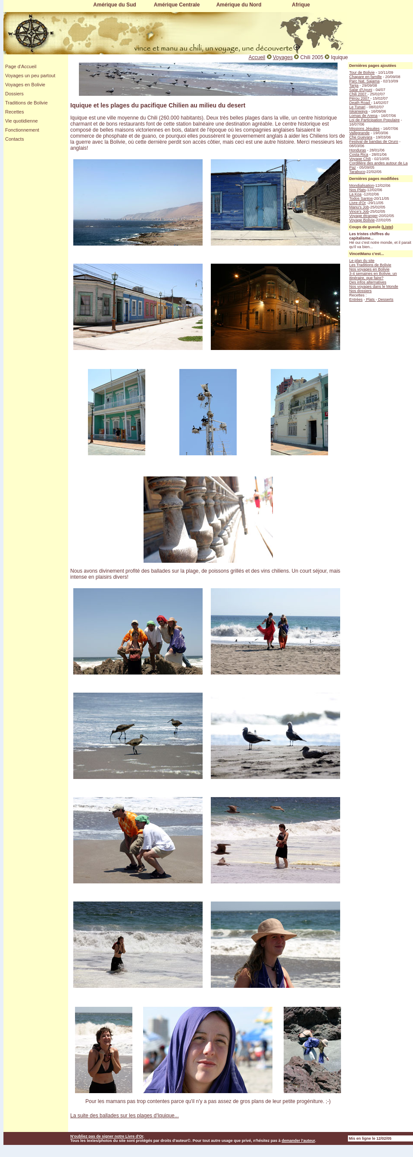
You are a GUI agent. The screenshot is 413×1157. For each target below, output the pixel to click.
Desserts (385, 299)
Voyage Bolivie (362, 220)
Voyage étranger (363, 216)
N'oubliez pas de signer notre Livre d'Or (106, 1136)
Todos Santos (361, 198)
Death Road (360, 103)
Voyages (283, 57)
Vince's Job (359, 211)
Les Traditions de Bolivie (370, 265)
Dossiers (14, 93)
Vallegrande (359, 133)
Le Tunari (357, 107)
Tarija (354, 85)
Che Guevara (360, 137)
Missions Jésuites (364, 128)
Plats (370, 299)
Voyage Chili (360, 159)
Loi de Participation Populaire (374, 120)
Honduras (357, 150)
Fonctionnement (22, 129)
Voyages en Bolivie (25, 84)
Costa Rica (358, 154)
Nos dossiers (360, 291)
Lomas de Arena (363, 115)
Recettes (14, 111)
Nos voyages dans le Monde (373, 286)
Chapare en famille (365, 77)
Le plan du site (362, 261)
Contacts (14, 139)
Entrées (356, 299)
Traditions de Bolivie (26, 102)
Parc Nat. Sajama (364, 81)
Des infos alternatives (367, 282)
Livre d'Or (357, 203)
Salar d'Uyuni (360, 90)
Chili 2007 (358, 94)
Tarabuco (357, 172)
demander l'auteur (298, 1140)
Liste (387, 227)
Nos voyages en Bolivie (369, 269)
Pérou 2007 (359, 98)
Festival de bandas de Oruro (373, 141)
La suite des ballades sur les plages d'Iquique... (124, 1116)
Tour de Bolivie (362, 72)
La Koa (355, 194)
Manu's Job (359, 207)
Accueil (256, 57)
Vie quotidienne (21, 120)
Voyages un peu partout (30, 75)
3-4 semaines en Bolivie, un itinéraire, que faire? (373, 275)
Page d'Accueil (20, 66)
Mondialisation (361, 185)
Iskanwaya (358, 111)
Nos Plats (357, 190)
